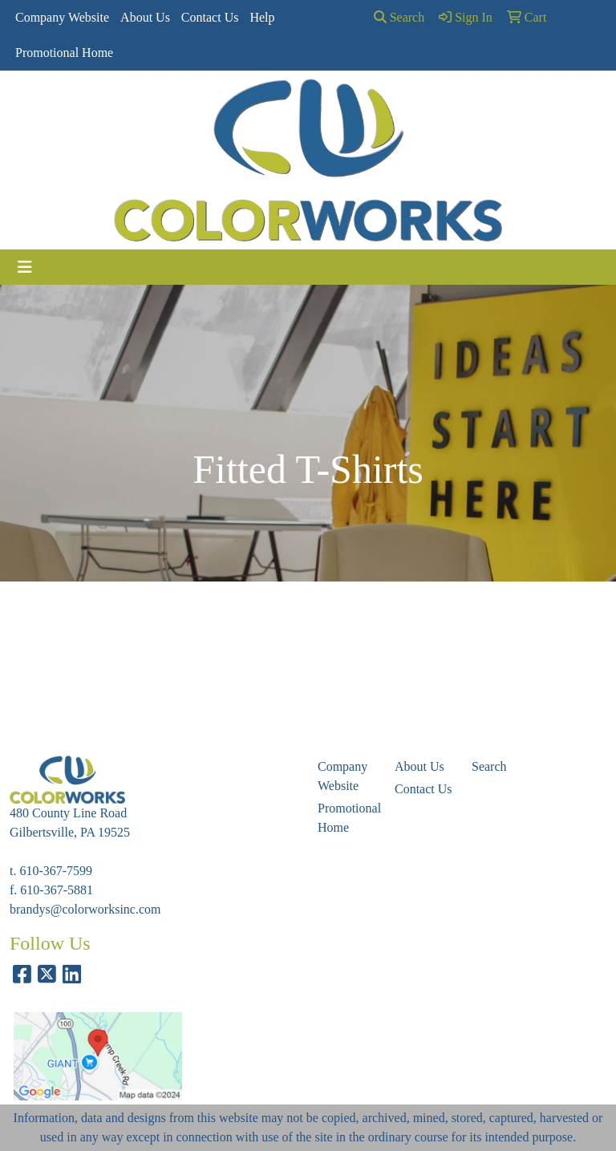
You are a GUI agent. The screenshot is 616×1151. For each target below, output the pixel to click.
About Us (145, 17)
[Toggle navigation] (25, 267)
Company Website (62, 17)
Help (261, 17)
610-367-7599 (55, 870)
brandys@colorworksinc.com (85, 909)
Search (399, 17)
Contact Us (210, 17)
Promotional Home (64, 52)
